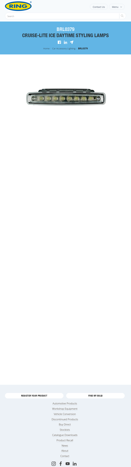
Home (46, 48)
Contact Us (99, 7)
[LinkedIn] (74, 464)
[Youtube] (68, 464)
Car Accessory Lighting (64, 48)
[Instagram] (54, 464)
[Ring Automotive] (26, 6)
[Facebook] (61, 464)
